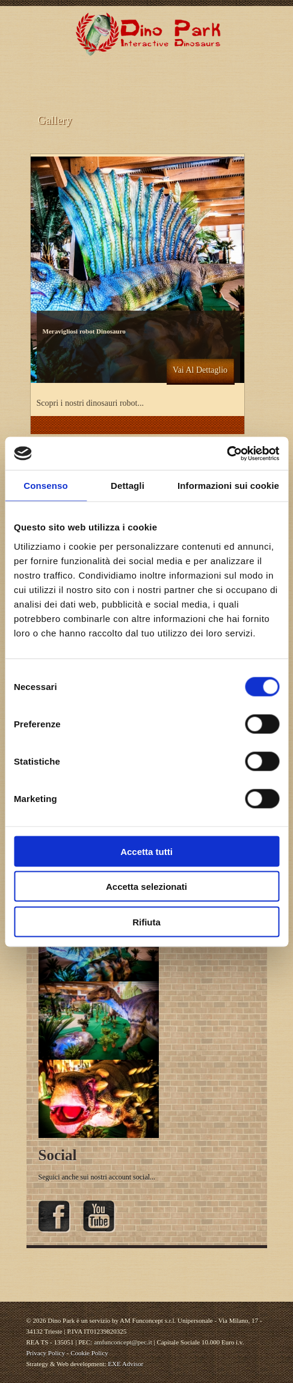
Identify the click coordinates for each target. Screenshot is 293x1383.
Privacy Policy (45, 1353)
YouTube (99, 1217)
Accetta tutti (146, 851)
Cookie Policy (89, 1353)
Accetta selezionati (146, 886)
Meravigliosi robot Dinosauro (84, 331)
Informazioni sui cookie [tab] (228, 485)
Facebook (55, 1217)
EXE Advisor (125, 1363)
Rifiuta (146, 921)
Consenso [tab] (45, 485)
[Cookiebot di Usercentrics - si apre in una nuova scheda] (226, 453)
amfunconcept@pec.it (123, 1342)
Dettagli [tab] (127, 485)
